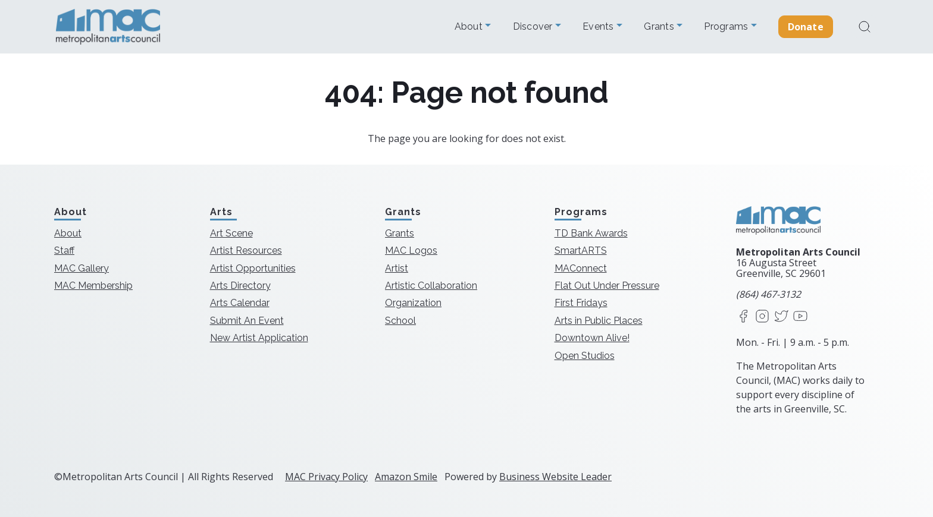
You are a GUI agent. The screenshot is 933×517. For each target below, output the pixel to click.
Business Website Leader (555, 476)
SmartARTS (581, 250)
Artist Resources (246, 250)
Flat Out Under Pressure (607, 285)
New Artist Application (259, 337)
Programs (727, 26)
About (470, 26)
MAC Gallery (81, 268)
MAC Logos (411, 250)
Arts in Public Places (599, 320)
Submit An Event (247, 320)
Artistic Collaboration (431, 285)
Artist (396, 268)
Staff (64, 250)
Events (599, 26)
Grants (660, 26)
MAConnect (581, 268)
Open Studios (585, 355)
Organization (413, 302)
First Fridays (581, 302)
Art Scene (231, 233)
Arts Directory (240, 285)
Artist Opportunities (253, 268)
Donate (806, 26)
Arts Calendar (240, 302)
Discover (534, 26)
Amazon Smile (406, 476)
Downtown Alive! (592, 337)
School (400, 320)
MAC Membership (93, 285)
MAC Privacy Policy (326, 476)
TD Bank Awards (591, 233)
